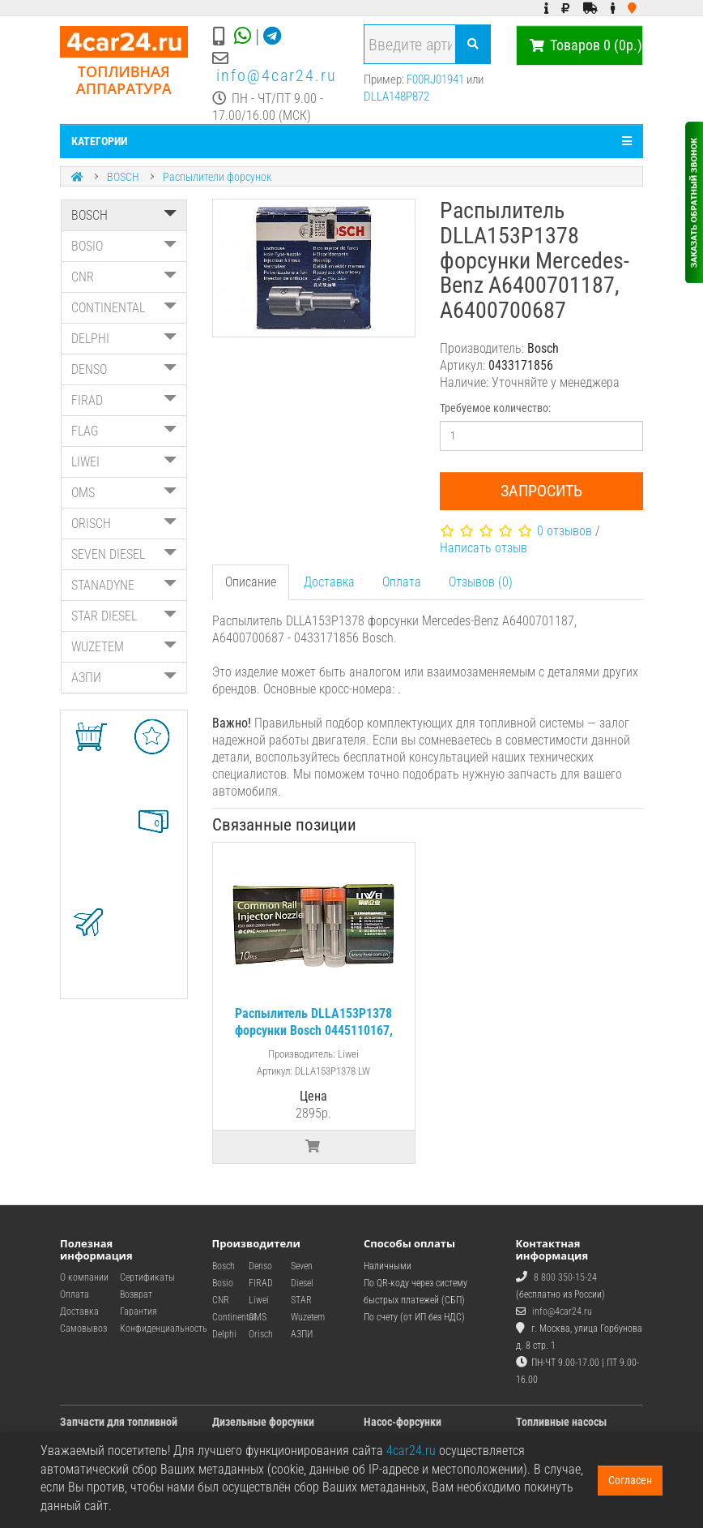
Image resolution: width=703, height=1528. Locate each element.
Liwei (259, 1300)
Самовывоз (83, 1328)
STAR (301, 1300)
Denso (260, 1266)
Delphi (224, 1334)
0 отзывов (564, 531)
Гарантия (138, 1311)
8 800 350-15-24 (565, 1277)
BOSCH (123, 176)
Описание (250, 582)
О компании (84, 1277)
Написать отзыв (483, 548)
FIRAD (124, 400)
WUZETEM (124, 647)
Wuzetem (308, 1317)
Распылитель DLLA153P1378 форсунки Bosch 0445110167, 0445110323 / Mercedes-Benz (314, 1030)
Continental (234, 1317)
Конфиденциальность (163, 1328)
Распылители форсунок (217, 176)
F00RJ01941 (435, 79)
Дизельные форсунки (263, 1421)
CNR (124, 277)
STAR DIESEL (124, 616)
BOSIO (124, 246)
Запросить (541, 490)
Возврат (136, 1294)
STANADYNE (124, 585)
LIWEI (124, 462)
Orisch (261, 1334)
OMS (124, 492)
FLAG (124, 431)
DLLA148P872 (396, 96)
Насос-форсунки (402, 1421)
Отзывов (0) (481, 582)
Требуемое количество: (495, 407)
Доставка (329, 582)
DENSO (124, 369)
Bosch (223, 1266)
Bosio (222, 1283)
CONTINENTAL (124, 307)
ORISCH (124, 523)
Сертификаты (147, 1277)
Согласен (630, 1480)
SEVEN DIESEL (124, 554)
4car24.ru (411, 1450)
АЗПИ (124, 677)
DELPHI (124, 338)
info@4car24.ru (276, 75)
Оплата (401, 582)
